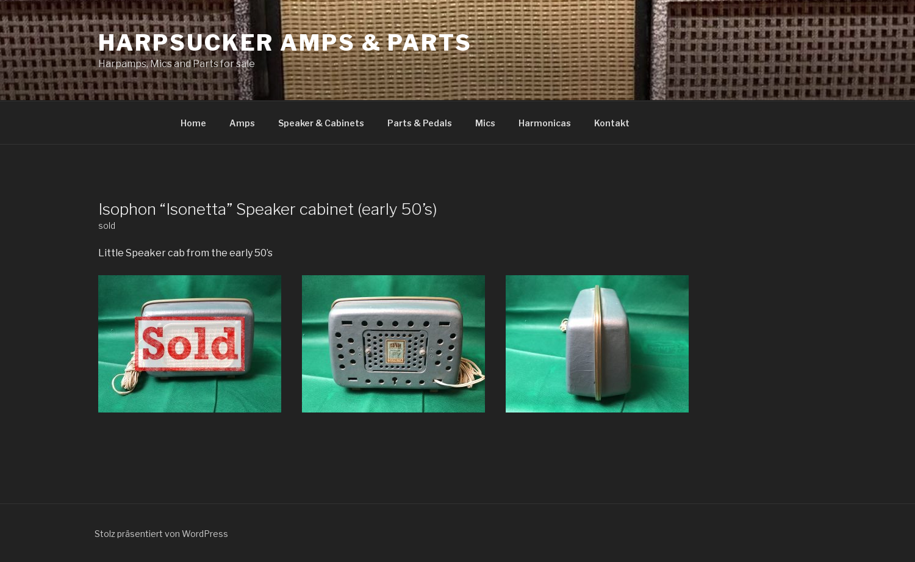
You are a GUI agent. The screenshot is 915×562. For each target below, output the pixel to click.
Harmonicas (544, 123)
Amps (242, 123)
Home (193, 123)
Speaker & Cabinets (321, 123)
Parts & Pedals (419, 123)
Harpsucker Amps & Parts (285, 42)
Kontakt (612, 123)
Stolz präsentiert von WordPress (161, 533)
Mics (485, 123)
